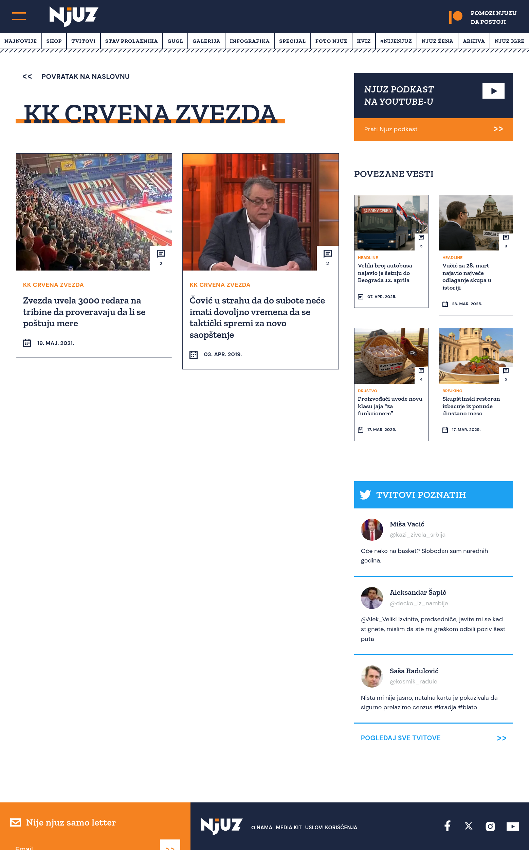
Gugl (175, 41)
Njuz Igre (510, 41)
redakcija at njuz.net (293, 832)
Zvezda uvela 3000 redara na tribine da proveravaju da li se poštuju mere (85, 311)
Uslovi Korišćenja (331, 802)
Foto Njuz (331, 41)
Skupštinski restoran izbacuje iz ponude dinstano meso (471, 393)
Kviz (364, 41)
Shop (54, 41)
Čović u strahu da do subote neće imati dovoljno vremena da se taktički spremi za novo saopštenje (258, 317)
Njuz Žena (438, 41)
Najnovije (20, 41)
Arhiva (474, 41)
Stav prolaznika (131, 41)
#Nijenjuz (396, 41)
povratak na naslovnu (76, 76)
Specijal (292, 41)
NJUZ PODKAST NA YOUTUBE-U (399, 95)
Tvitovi (83, 41)
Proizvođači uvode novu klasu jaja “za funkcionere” (391, 393)
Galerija (206, 41)
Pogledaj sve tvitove (401, 713)
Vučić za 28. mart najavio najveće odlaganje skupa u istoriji (467, 276)
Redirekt (507, 832)
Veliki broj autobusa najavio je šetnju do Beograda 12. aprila (386, 272)
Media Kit (289, 802)
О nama (262, 802)
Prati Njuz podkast (391, 129)
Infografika (250, 41)
